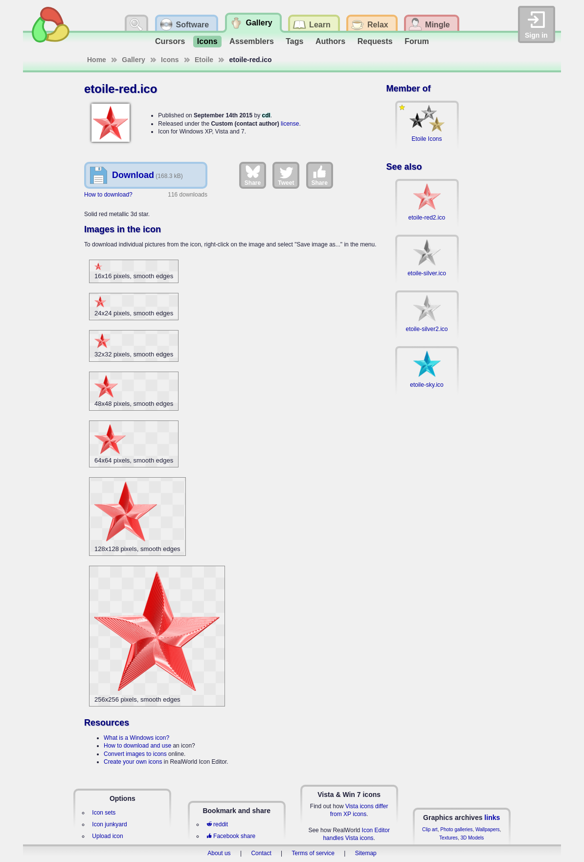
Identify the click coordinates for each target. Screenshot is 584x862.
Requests (375, 41)
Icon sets (103, 812)
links (492, 817)
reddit (217, 824)
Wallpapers (487, 829)
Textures (448, 837)
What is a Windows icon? (136, 737)
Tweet (286, 175)
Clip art (430, 829)
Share (253, 175)
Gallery (133, 60)
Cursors (170, 41)
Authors (330, 41)
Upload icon (107, 836)
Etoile (204, 60)
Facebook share (230, 836)
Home (96, 60)
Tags (294, 41)
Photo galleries (456, 829)
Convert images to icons (135, 754)
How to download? (108, 194)
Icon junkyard (109, 824)
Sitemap (366, 853)
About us (218, 853)
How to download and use (137, 745)
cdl (266, 115)
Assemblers (251, 41)
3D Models (472, 837)
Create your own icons (133, 761)
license (290, 123)
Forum (416, 41)
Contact (261, 853)
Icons (207, 41)
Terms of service (313, 853)
